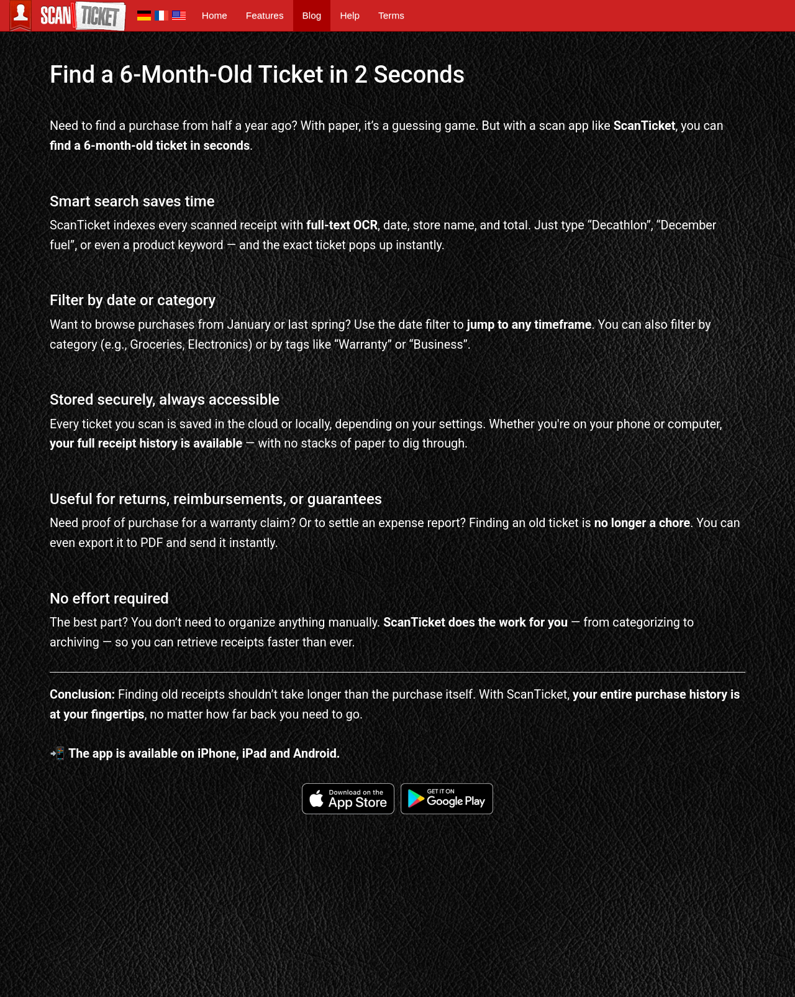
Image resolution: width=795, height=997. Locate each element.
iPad (254, 754)
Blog (312, 15)
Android (315, 754)
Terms (391, 15)
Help (350, 15)
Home (214, 15)
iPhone (217, 754)
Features (265, 15)
